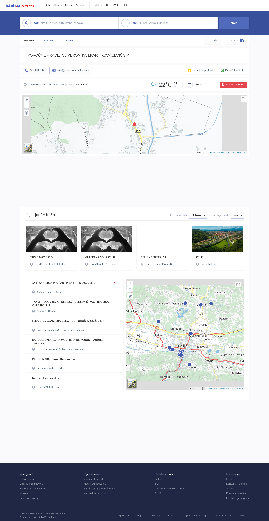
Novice (58, 5)
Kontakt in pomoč (236, 484)
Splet (48, 5)
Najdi (234, 23)
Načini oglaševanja (95, 484)
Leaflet (212, 152)
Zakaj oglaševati (93, 479)
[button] (26, 113)
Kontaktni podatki (203, 70)
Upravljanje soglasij (237, 498)
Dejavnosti (123, 515)
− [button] (26, 105)
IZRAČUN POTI (235, 84)
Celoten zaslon (244, 99)
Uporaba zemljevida (31, 484)
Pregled (29, 40)
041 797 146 (37, 70)
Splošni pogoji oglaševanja (100, 488)
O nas (229, 479)
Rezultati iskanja (29, 498)
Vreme (80, 5)
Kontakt (172, 515)
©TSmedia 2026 (238, 152)
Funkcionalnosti (29, 479)
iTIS (115, 5)
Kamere (198, 84)
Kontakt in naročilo (95, 493)
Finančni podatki (234, 70)
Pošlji (215, 40)
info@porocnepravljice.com (73, 70)
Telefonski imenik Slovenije (171, 488)
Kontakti (48, 40)
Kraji (139, 515)
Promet (69, 5)
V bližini (68, 40)
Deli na (237, 40)
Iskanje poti (26, 493)
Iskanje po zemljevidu (32, 488)
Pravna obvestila (236, 493)
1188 (124, 5)
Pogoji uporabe (222, 515)
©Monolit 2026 (223, 152)
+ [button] (26, 100)
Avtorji (230, 488)
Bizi (108, 5)
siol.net (99, 5)
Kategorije (155, 515)
